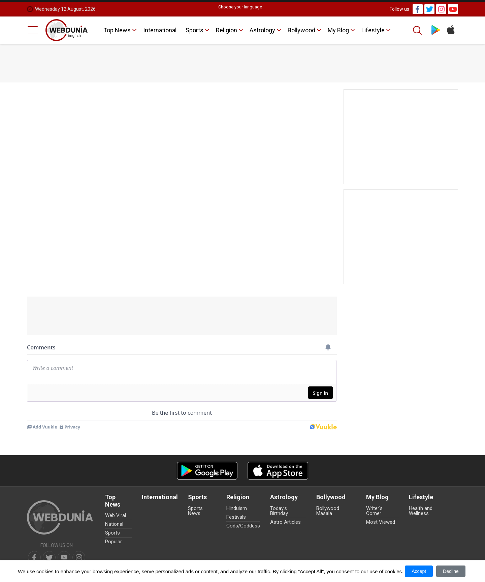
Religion (226, 30)
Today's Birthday (279, 510)
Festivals (236, 517)
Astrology (262, 30)
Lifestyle (373, 30)
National (114, 524)
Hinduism (236, 508)
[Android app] (207, 471)
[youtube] (64, 557)
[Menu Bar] (33, 30)
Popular (113, 542)
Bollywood (301, 30)
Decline (451, 571)
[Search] (418, 30)
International (159, 30)
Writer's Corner (374, 510)
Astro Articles (285, 522)
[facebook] (34, 557)
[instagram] (79, 557)
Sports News (195, 510)
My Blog (338, 30)
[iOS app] (278, 471)
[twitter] (49, 557)
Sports (194, 30)
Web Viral (115, 515)
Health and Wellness (420, 510)
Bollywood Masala (327, 510)
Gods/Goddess (243, 526)
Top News (117, 30)
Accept (419, 571)
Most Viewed (380, 522)
